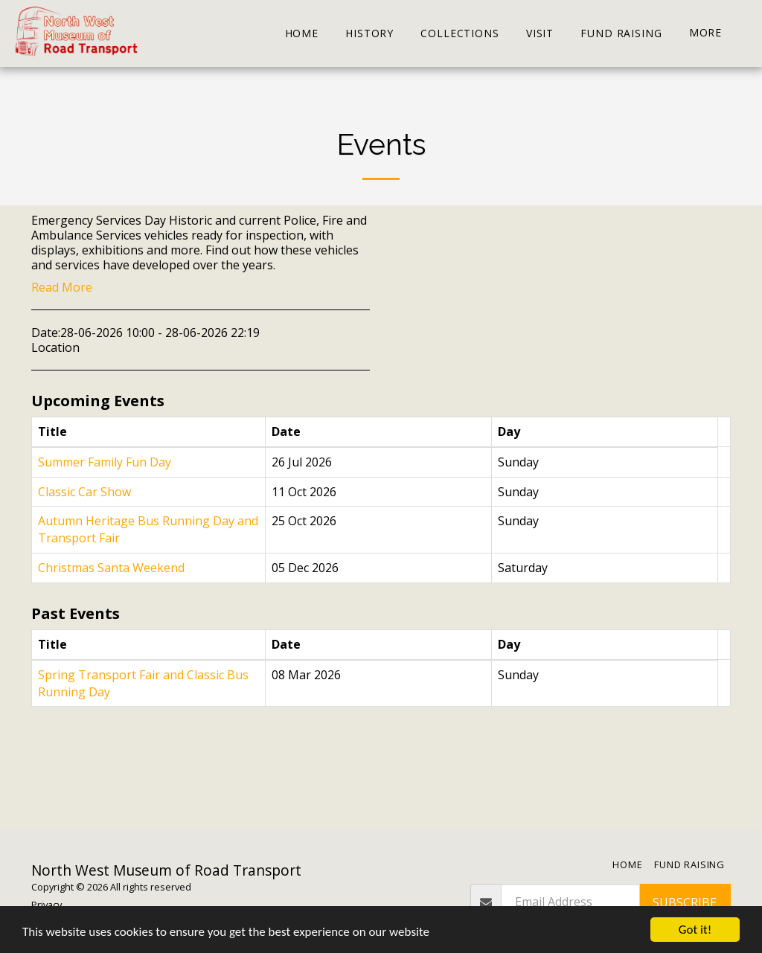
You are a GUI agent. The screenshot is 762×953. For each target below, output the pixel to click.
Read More (61, 287)
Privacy (46, 904)
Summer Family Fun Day (104, 462)
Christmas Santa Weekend (111, 567)
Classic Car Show (84, 492)
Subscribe (685, 902)
